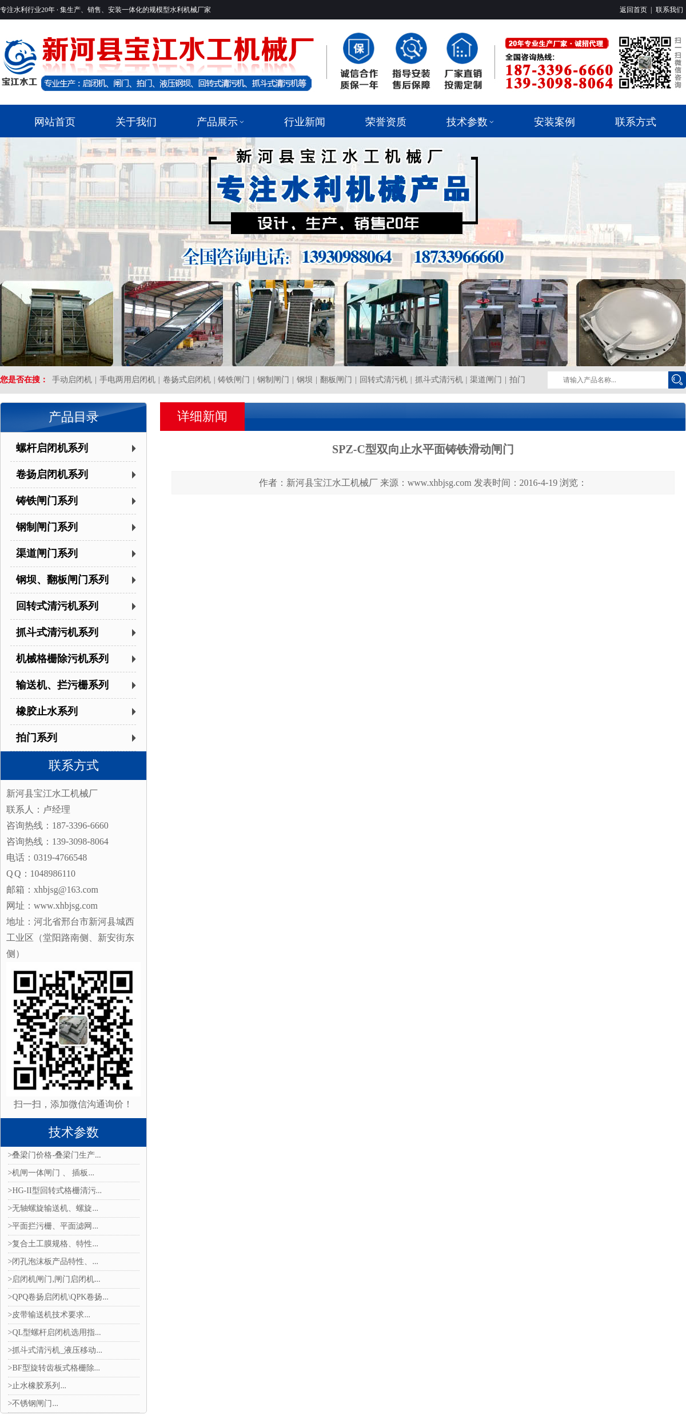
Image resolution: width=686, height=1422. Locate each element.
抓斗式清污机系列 (57, 632)
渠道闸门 (486, 379)
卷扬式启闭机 (187, 379)
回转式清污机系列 (57, 606)
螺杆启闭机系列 (52, 448)
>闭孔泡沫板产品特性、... (53, 1261)
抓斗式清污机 (439, 379)
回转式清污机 (384, 379)
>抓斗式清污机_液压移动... (55, 1350)
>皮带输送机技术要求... (49, 1314)
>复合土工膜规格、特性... (53, 1243)
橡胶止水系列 (47, 711)
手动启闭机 (72, 379)
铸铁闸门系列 (47, 500)
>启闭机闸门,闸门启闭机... (54, 1279)
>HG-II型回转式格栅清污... (55, 1190)
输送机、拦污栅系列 (62, 685)
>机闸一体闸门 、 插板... (51, 1173)
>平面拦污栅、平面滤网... (53, 1226)
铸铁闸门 (234, 379)
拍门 (517, 379)
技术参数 (74, 1132)
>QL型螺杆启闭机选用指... (54, 1332)
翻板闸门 (336, 379)
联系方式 (74, 765)
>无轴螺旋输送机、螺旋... (53, 1208)
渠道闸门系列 (47, 553)
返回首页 (633, 10)
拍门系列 (36, 737)
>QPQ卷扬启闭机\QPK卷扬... (58, 1297)
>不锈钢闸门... (33, 1403)
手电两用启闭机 (127, 379)
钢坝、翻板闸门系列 (62, 579)
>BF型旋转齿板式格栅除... (54, 1368)
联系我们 (669, 10)
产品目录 (74, 417)
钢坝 (305, 379)
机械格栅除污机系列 (62, 658)
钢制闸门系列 (47, 527)
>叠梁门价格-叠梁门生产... (54, 1155)
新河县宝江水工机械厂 (332, 483)
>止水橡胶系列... (37, 1385)
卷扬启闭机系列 (52, 474)
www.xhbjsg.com (440, 483)
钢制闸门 (273, 379)
